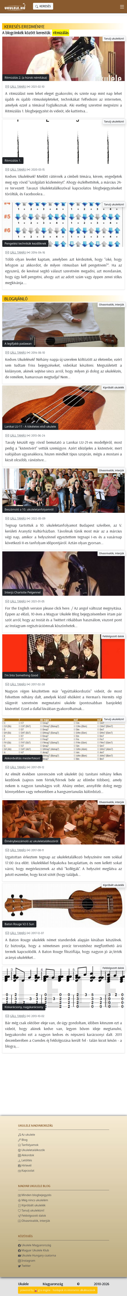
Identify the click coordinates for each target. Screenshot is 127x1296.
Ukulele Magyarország (34, 1245)
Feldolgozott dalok (113, 636)
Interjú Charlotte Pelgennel (23, 592)
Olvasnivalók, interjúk (111, 304)
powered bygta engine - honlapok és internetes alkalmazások (57, 1290)
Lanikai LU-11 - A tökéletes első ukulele (30, 426)
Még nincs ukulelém (33, 1200)
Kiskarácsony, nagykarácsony (24, 1007)
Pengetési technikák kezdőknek (25, 243)
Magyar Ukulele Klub (33, 1250)
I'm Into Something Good (21, 675)
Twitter (24, 1266)
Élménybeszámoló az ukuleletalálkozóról (31, 841)
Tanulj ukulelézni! (114, 38)
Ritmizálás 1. (13, 160)
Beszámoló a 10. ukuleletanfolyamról (29, 509)
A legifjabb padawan (18, 344)
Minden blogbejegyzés (34, 1195)
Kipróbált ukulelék (113, 387)
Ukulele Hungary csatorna (37, 1255)
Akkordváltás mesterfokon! (22, 758)
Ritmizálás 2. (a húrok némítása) (26, 78)
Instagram (26, 1261)
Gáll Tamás (15, 86)
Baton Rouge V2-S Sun (19, 924)
